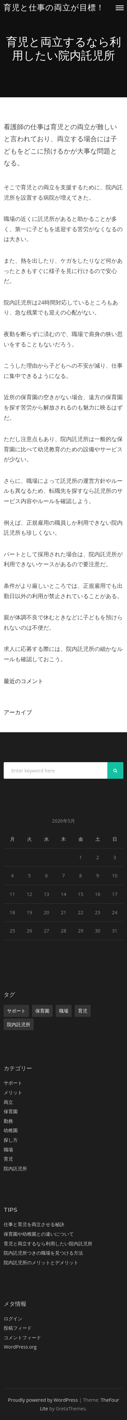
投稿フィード (18, 1328)
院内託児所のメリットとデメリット (41, 1262)
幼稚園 (11, 1130)
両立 (8, 1102)
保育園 (42, 1011)
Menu (120, 7)
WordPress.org (20, 1347)
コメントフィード (22, 1337)
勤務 (8, 1121)
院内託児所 (18, 1024)
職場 (63, 1011)
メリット (13, 1092)
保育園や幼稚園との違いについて (39, 1234)
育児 (82, 1011)
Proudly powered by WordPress (43, 1400)
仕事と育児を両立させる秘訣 (34, 1224)
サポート (16, 1011)
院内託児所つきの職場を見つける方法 (43, 1253)
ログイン (13, 1318)
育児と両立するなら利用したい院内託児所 (48, 1243)
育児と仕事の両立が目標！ (53, 7)
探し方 (11, 1140)
